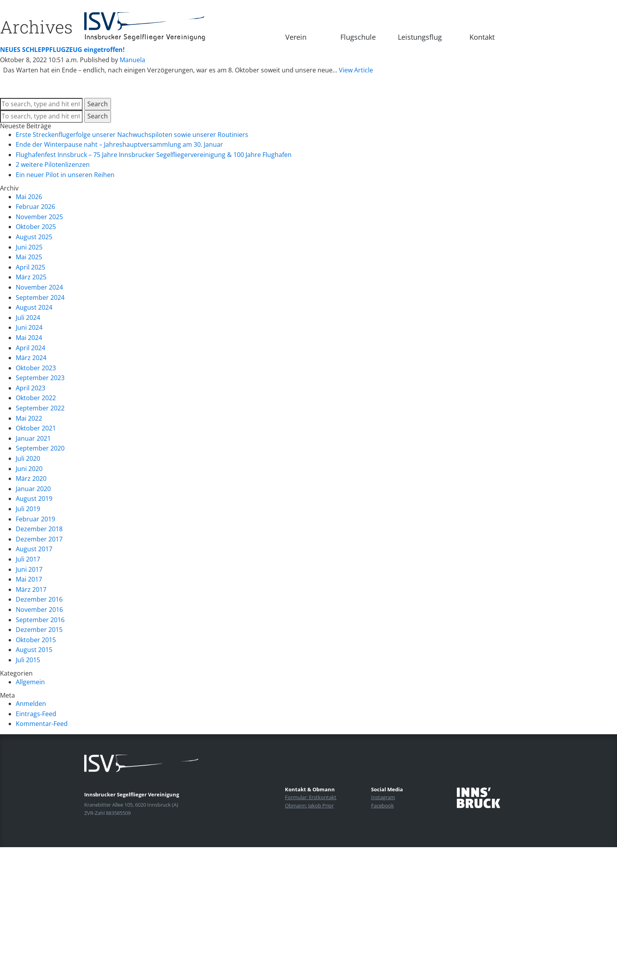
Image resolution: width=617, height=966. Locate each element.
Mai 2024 (29, 337)
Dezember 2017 (39, 539)
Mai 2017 (29, 579)
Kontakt (482, 37)
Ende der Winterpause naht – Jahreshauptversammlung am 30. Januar (119, 144)
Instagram (383, 797)
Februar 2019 (35, 519)
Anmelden (31, 703)
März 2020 (31, 478)
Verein (296, 37)
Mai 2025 (29, 257)
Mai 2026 (29, 196)
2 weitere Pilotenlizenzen (53, 164)
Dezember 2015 (39, 629)
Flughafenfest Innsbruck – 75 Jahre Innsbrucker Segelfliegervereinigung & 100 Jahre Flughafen (154, 154)
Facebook (382, 805)
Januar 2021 (33, 438)
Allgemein (30, 682)
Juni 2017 (29, 569)
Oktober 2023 (36, 368)
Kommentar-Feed (42, 723)
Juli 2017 (28, 559)
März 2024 (31, 357)
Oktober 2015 (36, 639)
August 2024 (34, 307)
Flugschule (358, 37)
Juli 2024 (28, 317)
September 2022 (40, 408)
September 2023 (40, 377)
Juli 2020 (28, 458)
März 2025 (31, 277)
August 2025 (34, 237)
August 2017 (34, 549)
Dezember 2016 (39, 599)
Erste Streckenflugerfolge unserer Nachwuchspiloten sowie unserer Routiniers (132, 134)
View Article (356, 70)
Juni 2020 (29, 468)
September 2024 (40, 297)
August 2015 (34, 649)
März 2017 (31, 589)
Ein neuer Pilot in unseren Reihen (65, 174)
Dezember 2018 (39, 529)
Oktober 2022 (36, 397)
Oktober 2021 (36, 428)
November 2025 (39, 216)
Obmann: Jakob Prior (309, 805)
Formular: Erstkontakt (310, 797)
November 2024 (39, 287)
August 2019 (34, 498)
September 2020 (40, 448)
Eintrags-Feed (36, 713)
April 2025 (30, 267)
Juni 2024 (29, 327)
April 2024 (30, 348)
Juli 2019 (28, 508)
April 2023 (30, 388)
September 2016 (40, 619)
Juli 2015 (28, 660)
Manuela (132, 59)
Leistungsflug (420, 37)
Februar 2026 (35, 206)
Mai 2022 (29, 418)
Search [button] (97, 104)
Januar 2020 (33, 488)
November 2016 (39, 609)
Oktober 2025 (36, 226)
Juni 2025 (29, 247)
